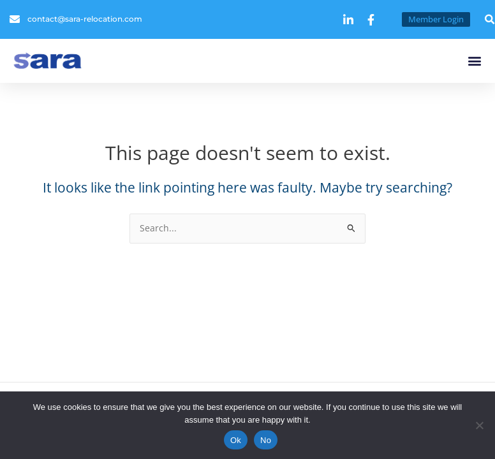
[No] (479, 425)
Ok (235, 440)
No (265, 440)
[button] (474, 60)
